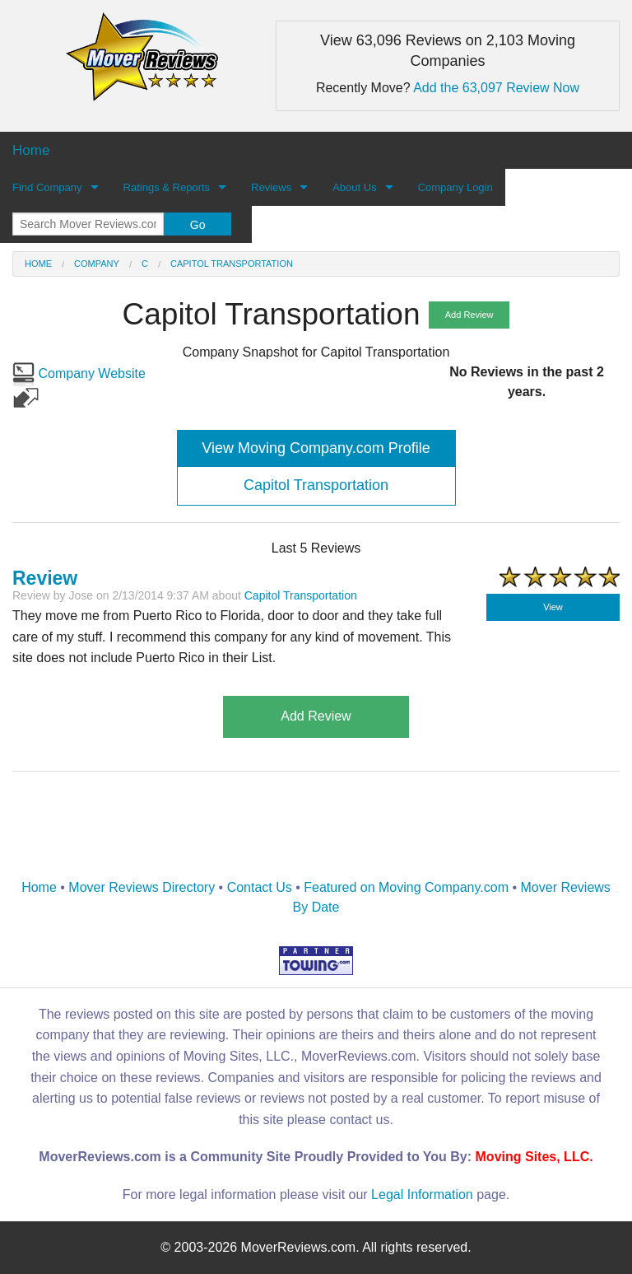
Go (198, 224)
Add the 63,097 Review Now (496, 88)
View (553, 607)
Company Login (455, 187)
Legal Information (422, 1195)
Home (38, 263)
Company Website (79, 373)
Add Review (469, 315)
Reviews (271, 187)
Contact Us (259, 887)
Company (96, 263)
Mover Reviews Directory (141, 887)
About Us (354, 187)
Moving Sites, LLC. (534, 1157)
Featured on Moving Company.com (406, 887)
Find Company (47, 187)
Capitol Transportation (231, 263)
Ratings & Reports (167, 187)
